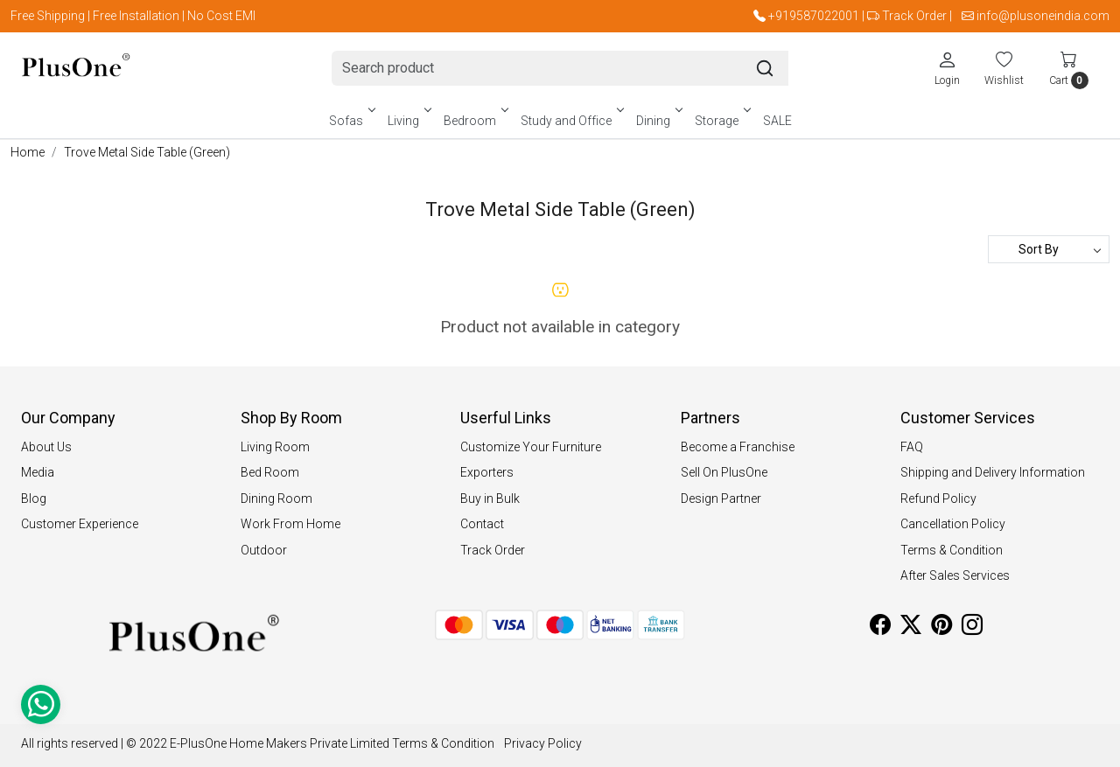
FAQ (911, 447)
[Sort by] (1049, 249)
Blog (33, 499)
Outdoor (264, 550)
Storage (721, 121)
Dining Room (276, 499)
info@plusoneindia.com (1043, 16)
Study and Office (571, 121)
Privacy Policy (543, 743)
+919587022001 (813, 16)
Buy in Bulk (490, 499)
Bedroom (475, 121)
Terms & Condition (951, 550)
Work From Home (290, 524)
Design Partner (721, 499)
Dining (658, 121)
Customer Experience (79, 524)
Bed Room (270, 472)
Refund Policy (938, 499)
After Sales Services (955, 575)
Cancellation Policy (952, 524)
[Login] (947, 68)
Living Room (275, 447)
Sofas (351, 121)
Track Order (914, 16)
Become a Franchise (737, 447)
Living (408, 121)
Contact (482, 524)
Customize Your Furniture (530, 447)
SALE (777, 121)
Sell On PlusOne (724, 472)
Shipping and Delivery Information (992, 472)
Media (37, 472)
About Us (46, 447)
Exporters (487, 472)
